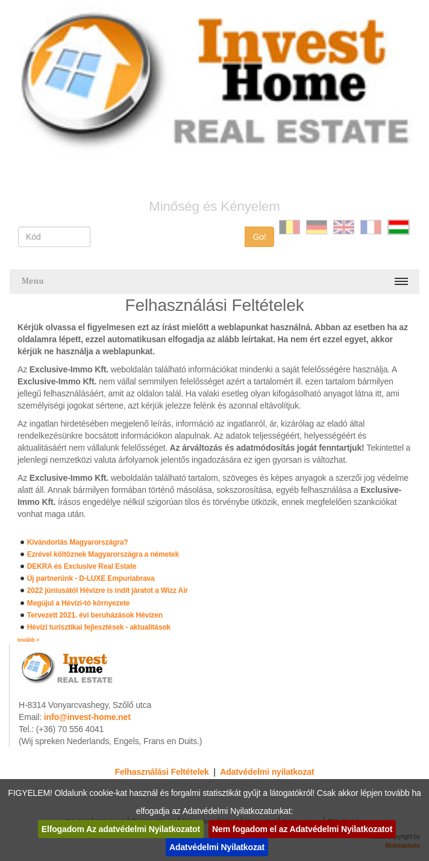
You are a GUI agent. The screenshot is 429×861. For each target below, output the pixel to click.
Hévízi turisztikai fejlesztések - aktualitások (99, 627)
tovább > (28, 640)
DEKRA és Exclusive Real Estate (81, 566)
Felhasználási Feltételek (162, 772)
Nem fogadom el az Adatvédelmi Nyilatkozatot (302, 829)
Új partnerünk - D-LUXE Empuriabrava (91, 578)
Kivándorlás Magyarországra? (77, 542)
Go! (259, 237)
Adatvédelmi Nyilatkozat (217, 847)
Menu (33, 281)
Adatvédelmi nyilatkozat (267, 772)
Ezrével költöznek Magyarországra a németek (103, 554)
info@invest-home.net (87, 717)
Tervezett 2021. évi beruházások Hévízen (95, 615)
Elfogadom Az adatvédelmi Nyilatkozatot (121, 829)
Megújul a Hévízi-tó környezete (78, 603)
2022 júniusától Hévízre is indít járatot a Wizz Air (107, 590)
